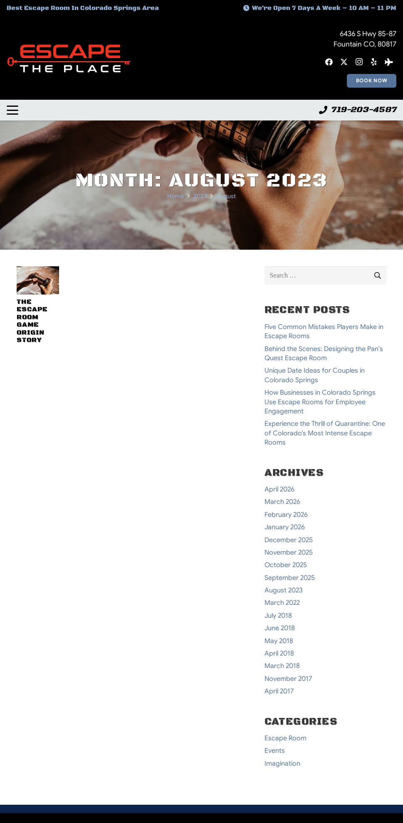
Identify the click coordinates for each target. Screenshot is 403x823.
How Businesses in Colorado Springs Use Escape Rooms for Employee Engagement (320, 401)
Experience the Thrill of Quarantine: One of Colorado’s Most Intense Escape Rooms (325, 433)
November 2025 (289, 552)
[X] (343, 61)
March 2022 (282, 603)
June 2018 (280, 628)
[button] (12, 110)
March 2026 (282, 502)
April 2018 (279, 653)
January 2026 (285, 527)
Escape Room (286, 738)
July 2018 (278, 616)
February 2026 (286, 515)
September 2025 (290, 578)
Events (275, 751)
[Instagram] (358, 61)
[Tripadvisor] (388, 61)
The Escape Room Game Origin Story (32, 320)
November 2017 (288, 679)
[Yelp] (373, 61)
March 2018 (282, 666)
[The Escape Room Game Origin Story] (38, 280)
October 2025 (286, 565)
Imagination (282, 763)
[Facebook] (328, 61)
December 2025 (289, 540)
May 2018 (279, 641)
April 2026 (279, 489)
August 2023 (284, 590)
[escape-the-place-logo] (69, 58)
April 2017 (279, 691)
